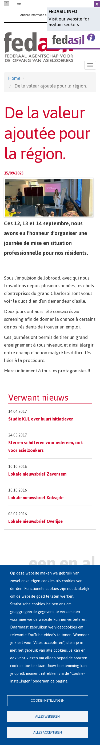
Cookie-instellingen (48, 700)
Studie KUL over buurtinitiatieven (41, 419)
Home (14, 78)
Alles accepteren (47, 732)
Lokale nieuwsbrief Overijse (35, 521)
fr (7, 4)
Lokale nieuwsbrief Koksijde (35, 497)
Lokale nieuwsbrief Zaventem (37, 474)
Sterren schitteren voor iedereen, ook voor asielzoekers (45, 446)
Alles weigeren (47, 716)
